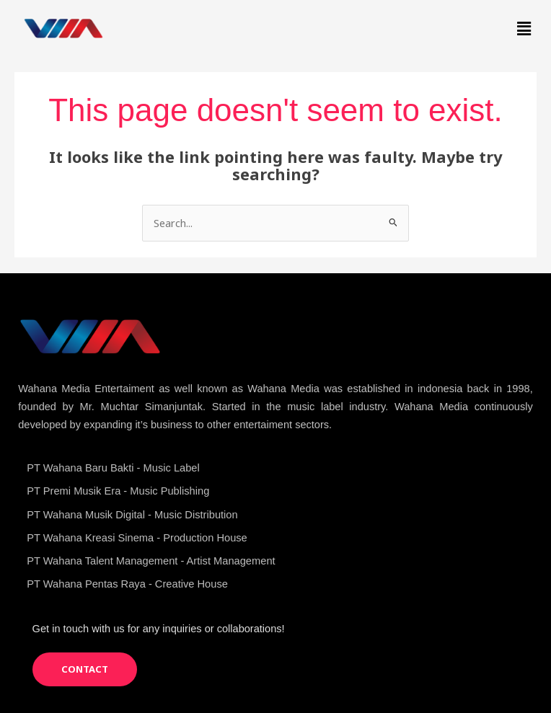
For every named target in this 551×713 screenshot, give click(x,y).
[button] (524, 28)
